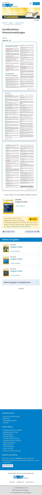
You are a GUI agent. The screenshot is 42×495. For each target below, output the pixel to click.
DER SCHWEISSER (8, 446)
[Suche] (30, 3)
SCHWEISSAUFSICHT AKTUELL (12, 440)
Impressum (20, 482)
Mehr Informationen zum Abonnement (19, 226)
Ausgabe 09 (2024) (19, 23)
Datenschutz (30, 482)
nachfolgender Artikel (32, 231)
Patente (4, 38)
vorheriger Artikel (8, 231)
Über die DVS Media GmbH (11, 416)
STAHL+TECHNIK (8, 449)
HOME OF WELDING (9, 442)
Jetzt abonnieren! (7, 465)
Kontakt (12, 482)
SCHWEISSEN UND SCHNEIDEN (12, 430)
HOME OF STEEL (8, 444)
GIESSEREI (4, 23)
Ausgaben (11, 23)
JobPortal (6, 423)
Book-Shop (6, 418)
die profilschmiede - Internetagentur (22, 492)
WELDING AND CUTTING (10, 432)
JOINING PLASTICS (8, 436)
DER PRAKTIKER (8, 434)
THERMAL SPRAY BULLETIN (11, 438)
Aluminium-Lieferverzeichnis (12, 451)
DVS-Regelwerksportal (10, 420)
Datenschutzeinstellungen (21, 490)
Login (33, 219)
